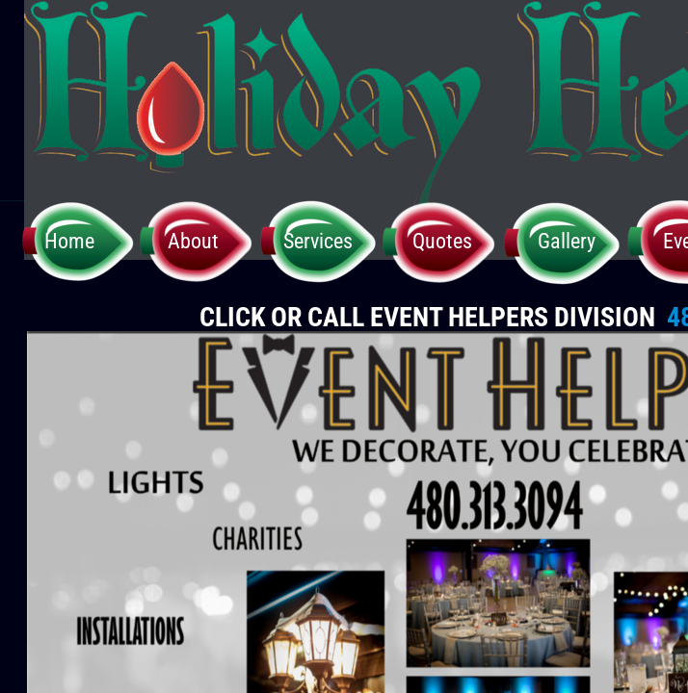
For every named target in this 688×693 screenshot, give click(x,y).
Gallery (566, 241)
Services (318, 241)
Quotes (442, 241)
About (193, 241)
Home (69, 241)
